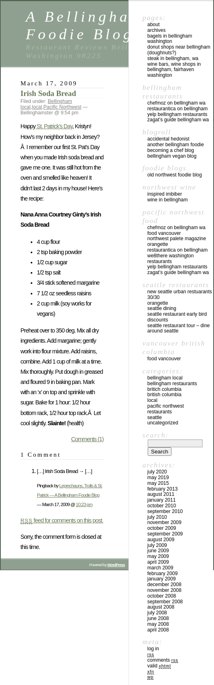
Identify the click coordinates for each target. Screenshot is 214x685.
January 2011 (161, 500)
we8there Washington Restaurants (170, 258)
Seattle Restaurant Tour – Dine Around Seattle (178, 328)
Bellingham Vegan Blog (171, 156)
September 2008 (165, 602)
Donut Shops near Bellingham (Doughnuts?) (178, 50)
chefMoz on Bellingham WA (176, 103)
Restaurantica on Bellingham (177, 109)
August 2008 (160, 607)
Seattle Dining (161, 308)
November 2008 (164, 590)
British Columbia (164, 394)
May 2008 (158, 624)
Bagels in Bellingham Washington (169, 39)
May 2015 (158, 483)
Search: (155, 435)
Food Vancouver (164, 233)
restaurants (159, 412)
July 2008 (157, 613)
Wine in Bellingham (167, 200)
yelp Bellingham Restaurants (177, 114)
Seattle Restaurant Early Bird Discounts (177, 317)
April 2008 (158, 630)
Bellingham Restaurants (172, 383)
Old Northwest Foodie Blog (174, 175)
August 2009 (160, 539)
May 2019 (158, 477)
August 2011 (160, 494)
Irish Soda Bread (48, 93)
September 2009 (165, 534)
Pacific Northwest (62, 107)
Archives (156, 30)
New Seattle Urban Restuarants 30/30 (179, 294)
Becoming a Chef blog (170, 150)
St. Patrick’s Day (54, 126)
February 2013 (162, 489)
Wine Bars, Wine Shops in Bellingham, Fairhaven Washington (174, 69)
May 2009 (158, 556)
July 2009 (157, 545)
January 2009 (161, 579)
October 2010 (161, 506)
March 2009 (160, 568)
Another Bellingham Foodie (175, 144)
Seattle (154, 417)
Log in (153, 649)
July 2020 (157, 472)
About (153, 24)
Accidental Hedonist (168, 139)
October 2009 (161, 528)
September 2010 (165, 511)
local (37, 107)
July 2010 (157, 517)
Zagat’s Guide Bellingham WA (178, 120)
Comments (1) (87, 439)
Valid (159, 666)
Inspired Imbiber (164, 194)
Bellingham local (164, 378)
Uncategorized (162, 423)
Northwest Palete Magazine (176, 238)
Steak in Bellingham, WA (172, 58)
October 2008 (161, 596)
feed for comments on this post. (61, 520)
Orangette (157, 244)
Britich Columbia (164, 389)
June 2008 (158, 618)
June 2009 (158, 550)
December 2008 (164, 584)
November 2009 (164, 522)
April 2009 (158, 562)
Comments (162, 660)
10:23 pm (84, 504)
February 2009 (162, 573)
